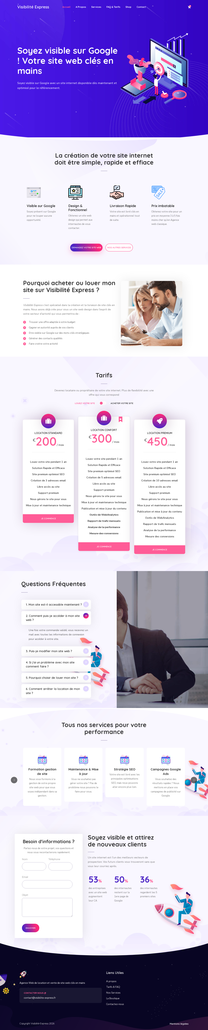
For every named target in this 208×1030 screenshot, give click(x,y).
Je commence (48, 518)
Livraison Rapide (123, 206)
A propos (111, 981)
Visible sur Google (41, 206)
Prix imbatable (162, 206)
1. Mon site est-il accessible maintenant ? (54, 604)
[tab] (92, 404)
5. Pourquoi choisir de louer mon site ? (52, 677)
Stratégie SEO (166, 769)
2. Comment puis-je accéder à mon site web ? (53, 618)
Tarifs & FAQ (113, 987)
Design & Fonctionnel (77, 208)
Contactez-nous (115, 1004)
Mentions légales (179, 1023)
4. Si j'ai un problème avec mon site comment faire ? (50, 664)
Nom (25, 859)
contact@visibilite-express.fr (40, 997)
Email (25, 876)
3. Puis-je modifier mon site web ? (49, 651)
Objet (25, 894)
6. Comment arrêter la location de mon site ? (53, 691)
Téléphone (54, 859)
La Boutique (112, 998)
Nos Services (113, 992)
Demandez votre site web (86, 247)
